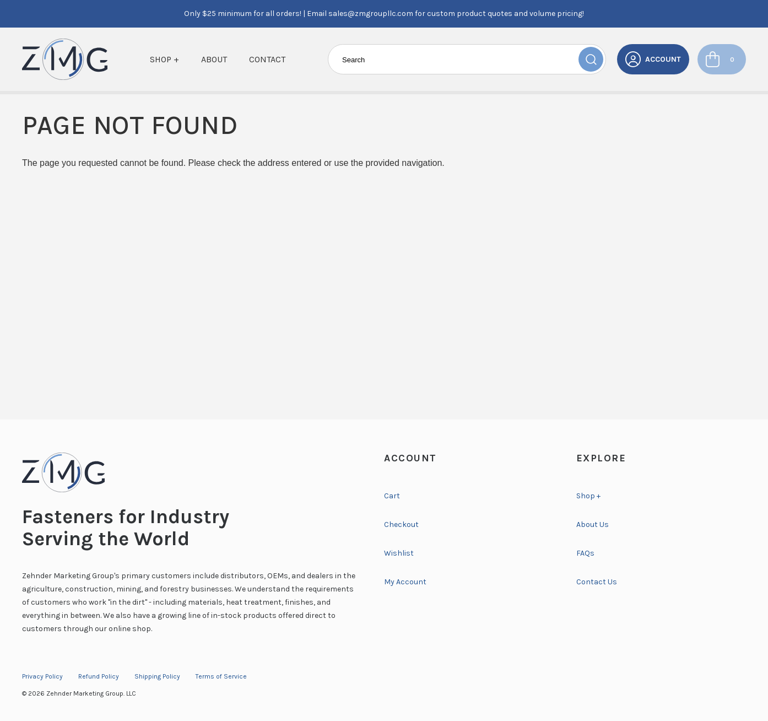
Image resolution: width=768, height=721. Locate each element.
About (214, 59)
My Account (405, 582)
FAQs (585, 553)
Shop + (164, 59)
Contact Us (596, 582)
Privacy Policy (42, 676)
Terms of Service (221, 676)
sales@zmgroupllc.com (370, 13)
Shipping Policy (157, 676)
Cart (392, 496)
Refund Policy (98, 676)
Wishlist (399, 553)
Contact (267, 59)
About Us (592, 524)
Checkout (401, 524)
